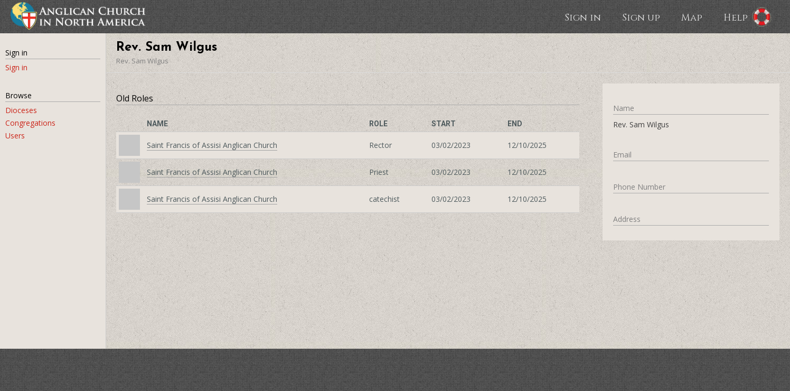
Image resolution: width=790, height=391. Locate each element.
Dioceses (21, 110)
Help (735, 17)
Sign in (583, 17)
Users (15, 136)
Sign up (641, 17)
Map (691, 17)
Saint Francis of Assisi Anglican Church (212, 145)
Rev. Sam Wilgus (142, 61)
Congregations (30, 123)
